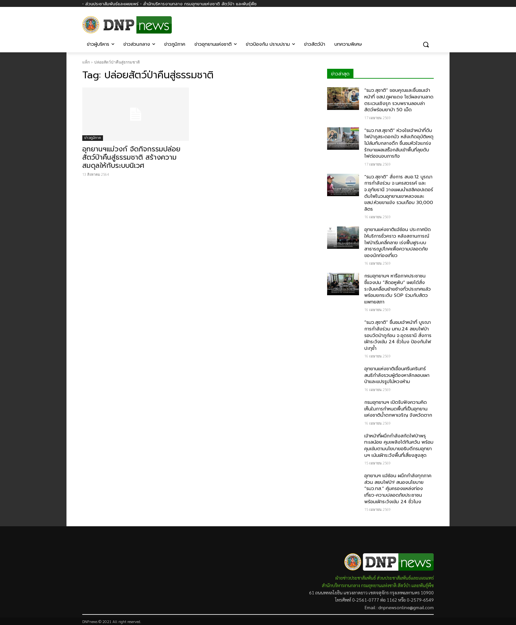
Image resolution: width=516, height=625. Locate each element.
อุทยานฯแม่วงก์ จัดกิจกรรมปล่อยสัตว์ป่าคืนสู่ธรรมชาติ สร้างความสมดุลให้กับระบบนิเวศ (131, 157)
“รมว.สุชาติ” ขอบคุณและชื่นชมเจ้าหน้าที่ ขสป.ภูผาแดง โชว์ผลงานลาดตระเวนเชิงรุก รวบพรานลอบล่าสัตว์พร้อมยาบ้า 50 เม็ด (398, 100)
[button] (426, 44)
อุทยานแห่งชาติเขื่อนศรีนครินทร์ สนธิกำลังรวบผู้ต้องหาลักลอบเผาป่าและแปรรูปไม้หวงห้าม (396, 375)
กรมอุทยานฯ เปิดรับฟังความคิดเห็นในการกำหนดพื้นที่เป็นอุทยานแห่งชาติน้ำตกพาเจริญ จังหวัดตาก (398, 409)
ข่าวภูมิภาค (92, 137)
